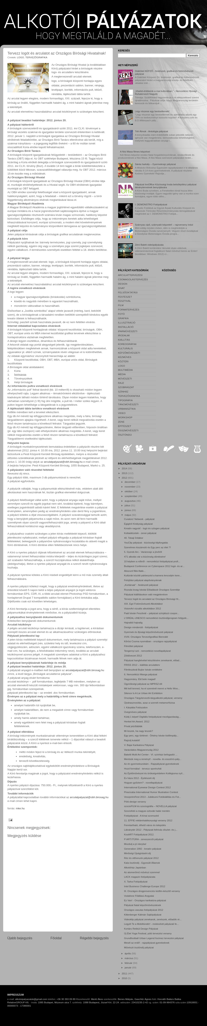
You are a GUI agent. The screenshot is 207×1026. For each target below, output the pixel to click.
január (128, 967)
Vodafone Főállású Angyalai (139, 895)
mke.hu (20, 808)
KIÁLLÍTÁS (124, 339)
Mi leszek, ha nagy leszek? (138, 731)
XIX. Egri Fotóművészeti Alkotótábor (143, 603)
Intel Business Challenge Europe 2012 (144, 886)
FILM (121, 305)
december (130, 481)
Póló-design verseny (135, 801)
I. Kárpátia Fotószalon (136, 707)
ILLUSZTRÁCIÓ (126, 322)
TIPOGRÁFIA (125, 400)
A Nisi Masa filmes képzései (135, 151)
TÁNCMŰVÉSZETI (128, 404)
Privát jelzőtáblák (133, 726)
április (128, 953)
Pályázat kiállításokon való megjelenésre (146, 594)
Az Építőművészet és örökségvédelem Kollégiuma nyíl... (154, 773)
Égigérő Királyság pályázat (138, 523)
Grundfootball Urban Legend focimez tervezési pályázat (154, 938)
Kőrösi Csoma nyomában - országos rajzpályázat (150, 641)
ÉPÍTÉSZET (124, 426)
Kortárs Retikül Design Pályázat (141, 928)
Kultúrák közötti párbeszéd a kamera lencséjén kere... (153, 575)
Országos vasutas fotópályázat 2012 (143, 909)
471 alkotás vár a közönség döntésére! (145, 556)
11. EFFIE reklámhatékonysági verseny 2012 (148, 820)
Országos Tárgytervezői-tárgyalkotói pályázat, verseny (153, 698)
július (128, 505)
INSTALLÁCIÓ (126, 327)
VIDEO (121, 413)
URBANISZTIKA (127, 408)
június (128, 510)
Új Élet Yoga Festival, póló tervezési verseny (148, 933)
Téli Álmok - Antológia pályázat (151, 131)
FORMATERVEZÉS (128, 309)
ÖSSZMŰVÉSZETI (128, 430)
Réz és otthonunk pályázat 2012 (141, 858)
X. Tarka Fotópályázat (135, 881)
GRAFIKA (123, 318)
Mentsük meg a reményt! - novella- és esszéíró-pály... (152, 759)
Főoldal (56, 938)
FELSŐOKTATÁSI (127, 292)
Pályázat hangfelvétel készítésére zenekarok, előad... (152, 660)
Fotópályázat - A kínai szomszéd (141, 815)
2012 (125, 477)
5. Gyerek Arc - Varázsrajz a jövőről (143, 551)
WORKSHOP (125, 417)
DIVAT (121, 288)
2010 (125, 978)
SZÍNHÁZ (123, 391)
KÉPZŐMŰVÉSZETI (129, 352)
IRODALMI (124, 335)
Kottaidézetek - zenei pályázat (140, 533)
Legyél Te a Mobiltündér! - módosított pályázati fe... (151, 924)
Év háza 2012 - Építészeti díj (139, 778)
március (129, 958)
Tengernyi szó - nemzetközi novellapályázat (147, 650)
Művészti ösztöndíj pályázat (139, 947)
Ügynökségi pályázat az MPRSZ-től (143, 683)
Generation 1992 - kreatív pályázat (142, 848)
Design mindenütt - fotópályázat (141, 627)
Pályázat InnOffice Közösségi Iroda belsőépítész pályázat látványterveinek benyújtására (165, 186)
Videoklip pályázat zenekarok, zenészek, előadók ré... (153, 919)
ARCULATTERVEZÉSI (130, 275)
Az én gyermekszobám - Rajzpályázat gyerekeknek (151, 763)
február (129, 963)
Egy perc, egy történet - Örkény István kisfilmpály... (151, 735)
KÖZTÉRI (123, 361)
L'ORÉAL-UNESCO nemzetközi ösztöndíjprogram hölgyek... (156, 618)
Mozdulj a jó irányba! (135, 844)
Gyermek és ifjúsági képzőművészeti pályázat (148, 632)
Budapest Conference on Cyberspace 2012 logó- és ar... (154, 566)
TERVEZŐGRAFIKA (36, 57)
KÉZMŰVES (124, 357)
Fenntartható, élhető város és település (145, 825)
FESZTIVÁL (124, 301)
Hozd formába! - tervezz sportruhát (142, 768)
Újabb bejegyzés (19, 938)
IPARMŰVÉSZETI (127, 331)
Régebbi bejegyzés (94, 938)
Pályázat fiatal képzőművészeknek (142, 905)
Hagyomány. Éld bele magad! (139, 679)
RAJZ (121, 383)
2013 (125, 473)
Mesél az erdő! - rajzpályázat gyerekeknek (146, 942)
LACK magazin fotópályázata (139, 876)
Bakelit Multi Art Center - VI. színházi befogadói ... (150, 754)
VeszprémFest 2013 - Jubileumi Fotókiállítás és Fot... (152, 796)
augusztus (130, 500)
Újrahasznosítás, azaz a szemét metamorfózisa (149, 702)
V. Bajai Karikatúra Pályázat (139, 745)
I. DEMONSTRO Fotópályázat (151, 204)
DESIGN (122, 283)
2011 (125, 973)
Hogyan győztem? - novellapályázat (143, 782)
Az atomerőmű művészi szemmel (142, 872)
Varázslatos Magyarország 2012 (141, 749)
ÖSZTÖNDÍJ (125, 434)
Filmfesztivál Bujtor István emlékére (143, 669)
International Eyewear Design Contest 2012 (147, 787)
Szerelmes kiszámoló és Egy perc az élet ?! (147, 547)
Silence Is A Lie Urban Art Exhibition (143, 693)
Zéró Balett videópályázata (149, 244)
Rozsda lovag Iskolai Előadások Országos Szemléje (152, 589)
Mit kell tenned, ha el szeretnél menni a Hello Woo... (152, 688)
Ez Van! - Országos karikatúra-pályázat (145, 900)
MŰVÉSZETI (125, 378)
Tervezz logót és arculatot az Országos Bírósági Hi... (152, 599)
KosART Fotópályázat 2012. (139, 834)
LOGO (20, 57)
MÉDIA (122, 374)
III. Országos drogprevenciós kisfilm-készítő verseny (152, 891)
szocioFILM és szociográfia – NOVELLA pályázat (150, 806)
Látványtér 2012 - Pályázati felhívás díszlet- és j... (150, 829)
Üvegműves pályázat (135, 712)
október (129, 491)
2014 (125, 468)
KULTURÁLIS (125, 348)
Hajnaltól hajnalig (133, 622)
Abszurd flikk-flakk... (135, 570)
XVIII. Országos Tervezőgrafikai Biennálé (146, 636)
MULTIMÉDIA (125, 370)
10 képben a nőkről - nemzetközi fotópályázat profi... (152, 561)
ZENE (121, 421)
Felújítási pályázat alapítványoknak (142, 580)
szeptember (131, 496)
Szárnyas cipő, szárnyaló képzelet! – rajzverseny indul (164, 224)
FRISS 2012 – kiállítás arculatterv (142, 664)
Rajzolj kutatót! (132, 740)
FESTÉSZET (125, 296)
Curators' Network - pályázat (139, 519)
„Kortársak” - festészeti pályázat (141, 585)
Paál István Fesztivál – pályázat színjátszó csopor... (151, 613)
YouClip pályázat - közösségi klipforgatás (146, 542)
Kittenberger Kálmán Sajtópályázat (142, 914)
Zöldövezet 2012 (133, 655)
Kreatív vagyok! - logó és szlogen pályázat (146, 528)
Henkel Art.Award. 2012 (136, 721)
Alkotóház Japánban (135, 867)
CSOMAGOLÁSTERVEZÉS (133, 279)
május (128, 515)
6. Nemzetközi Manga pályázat (140, 674)
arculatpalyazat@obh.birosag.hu (63, 461)
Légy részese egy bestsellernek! (152, 111)
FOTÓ (121, 314)
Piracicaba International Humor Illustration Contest (151, 792)
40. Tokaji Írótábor (133, 537)
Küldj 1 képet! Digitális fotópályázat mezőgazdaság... (152, 716)
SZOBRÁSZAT (126, 387)
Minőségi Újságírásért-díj (137, 853)
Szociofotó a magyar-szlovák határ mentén (147, 811)
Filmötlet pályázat (133, 646)
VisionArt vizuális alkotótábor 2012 (142, 608)
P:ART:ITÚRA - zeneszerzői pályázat (143, 839)
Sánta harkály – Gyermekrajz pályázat (155, 164)
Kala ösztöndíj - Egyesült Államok (142, 862)
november (130, 486)
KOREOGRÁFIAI (127, 344)
